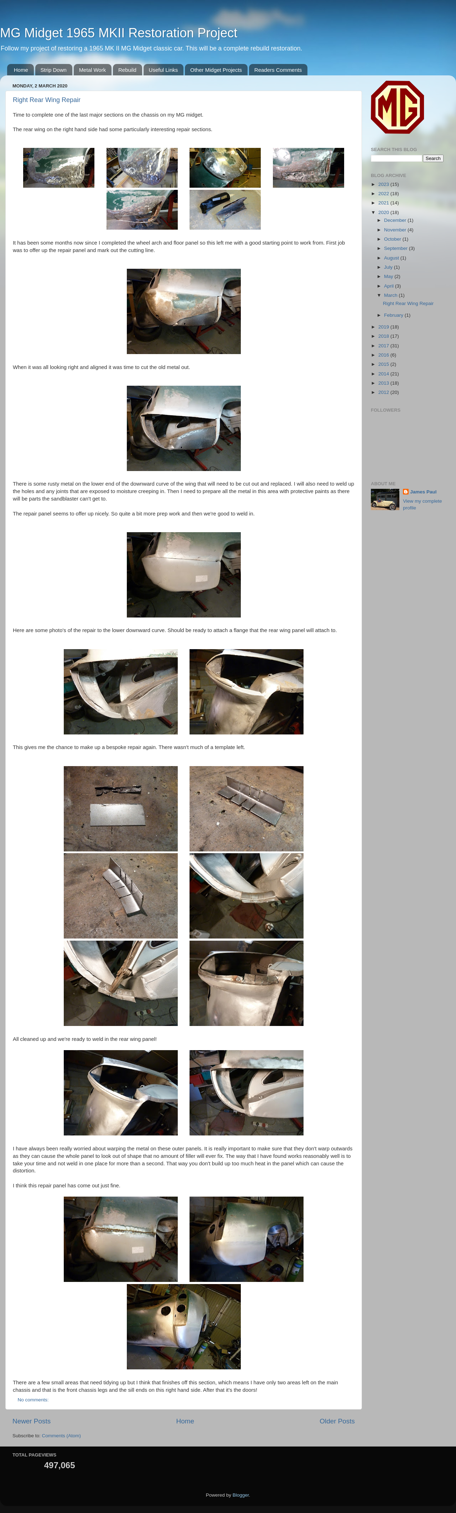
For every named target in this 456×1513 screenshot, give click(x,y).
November (396, 229)
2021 (384, 202)
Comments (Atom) (61, 1435)
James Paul (423, 491)
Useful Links (163, 70)
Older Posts (337, 1421)
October (393, 239)
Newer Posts (31, 1421)
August (392, 258)
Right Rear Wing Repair (47, 99)
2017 (384, 345)
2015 (384, 364)
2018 (384, 336)
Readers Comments (278, 70)
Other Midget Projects (216, 70)
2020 (384, 212)
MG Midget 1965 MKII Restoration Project (118, 33)
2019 (384, 327)
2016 (384, 355)
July (389, 267)
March (391, 295)
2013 (384, 383)
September (396, 248)
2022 (384, 193)
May (389, 276)
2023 (384, 184)
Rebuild (127, 70)
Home (21, 70)
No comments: (34, 1399)
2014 (384, 373)
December (396, 220)
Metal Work (92, 70)
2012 (384, 392)
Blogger (241, 1495)
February (394, 315)
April (389, 286)
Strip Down (54, 70)
